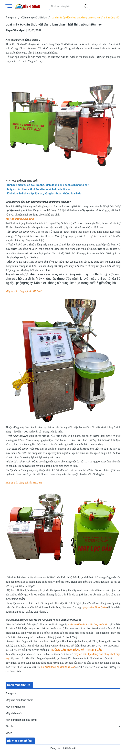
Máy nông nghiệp (15, 706)
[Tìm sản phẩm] (69, 6)
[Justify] (85, 6)
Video (9, 733)
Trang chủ (11, 693)
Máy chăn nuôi (14, 713)
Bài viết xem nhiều (19, 740)
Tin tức (9, 726)
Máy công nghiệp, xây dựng (21, 719)
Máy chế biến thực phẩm (19, 700)
